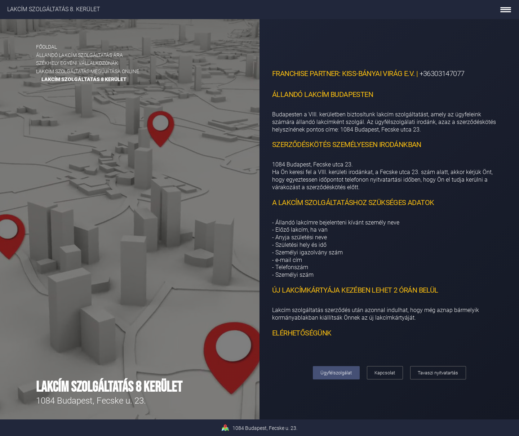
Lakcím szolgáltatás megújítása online (87, 71)
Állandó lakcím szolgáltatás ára (79, 55)
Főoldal (46, 47)
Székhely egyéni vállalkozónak (77, 63)
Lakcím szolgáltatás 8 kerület (84, 79)
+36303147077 (442, 73)
